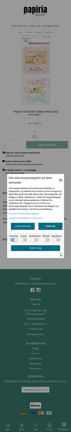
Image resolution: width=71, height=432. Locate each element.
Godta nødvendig (23, 226)
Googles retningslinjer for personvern (26, 218)
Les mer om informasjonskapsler (24, 213)
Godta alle (50, 226)
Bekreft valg (36, 248)
